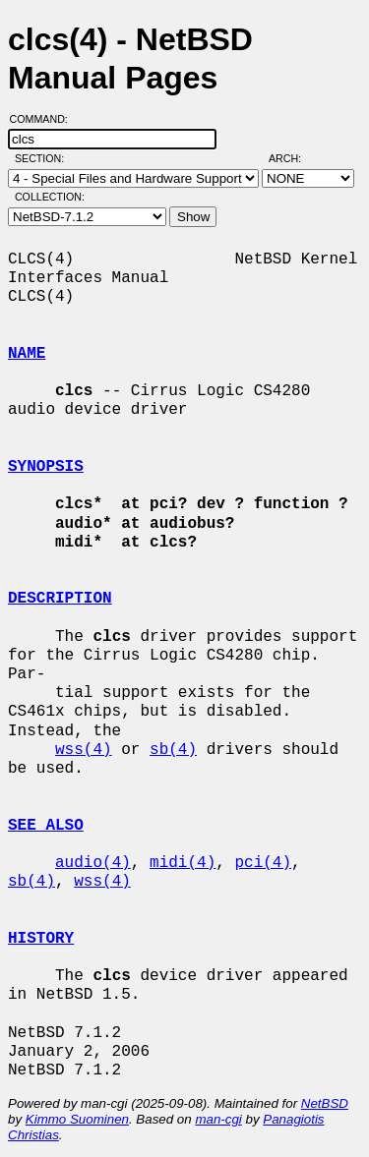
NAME (26, 354)
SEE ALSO (46, 826)
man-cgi (218, 1119)
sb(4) (173, 750)
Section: (44, 158)
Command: (45, 119)
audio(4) (93, 863)
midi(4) (182, 863)
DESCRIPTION (60, 598)
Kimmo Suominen (77, 1119)
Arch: (294, 158)
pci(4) (262, 863)
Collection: (50, 196)
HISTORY (41, 939)
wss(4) (83, 750)
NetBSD (324, 1103)
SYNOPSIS (46, 467)
